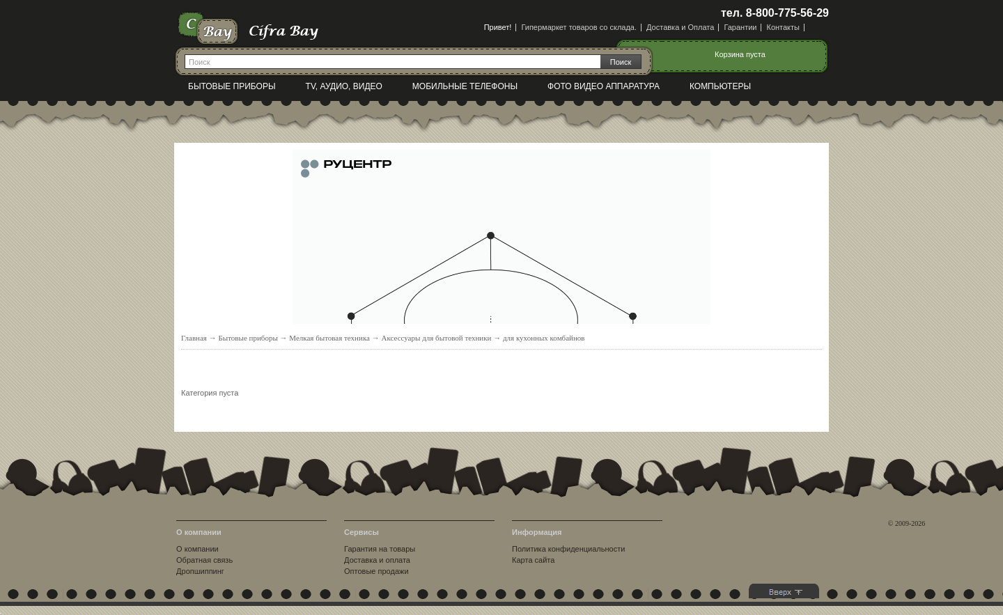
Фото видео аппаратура (603, 86)
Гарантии (740, 27)
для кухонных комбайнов (544, 338)
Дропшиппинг (200, 571)
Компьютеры (720, 86)
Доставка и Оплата (680, 27)
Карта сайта (533, 560)
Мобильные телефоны (465, 86)
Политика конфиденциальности (568, 549)
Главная (194, 338)
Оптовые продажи (376, 571)
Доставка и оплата (377, 560)
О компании (197, 549)
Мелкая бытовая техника (329, 338)
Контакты (783, 27)
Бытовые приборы (232, 86)
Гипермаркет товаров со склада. (579, 27)
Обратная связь (204, 560)
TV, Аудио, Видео (344, 86)
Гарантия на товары (379, 549)
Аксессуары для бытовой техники (436, 338)
